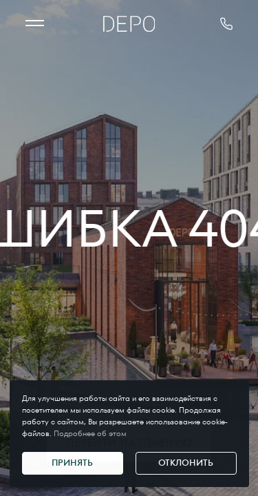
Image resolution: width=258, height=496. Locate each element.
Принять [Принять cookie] (72, 462)
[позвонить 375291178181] (226, 24)
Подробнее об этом (90, 433)
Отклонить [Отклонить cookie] (185, 462)
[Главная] (129, 24)
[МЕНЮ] (34, 24)
